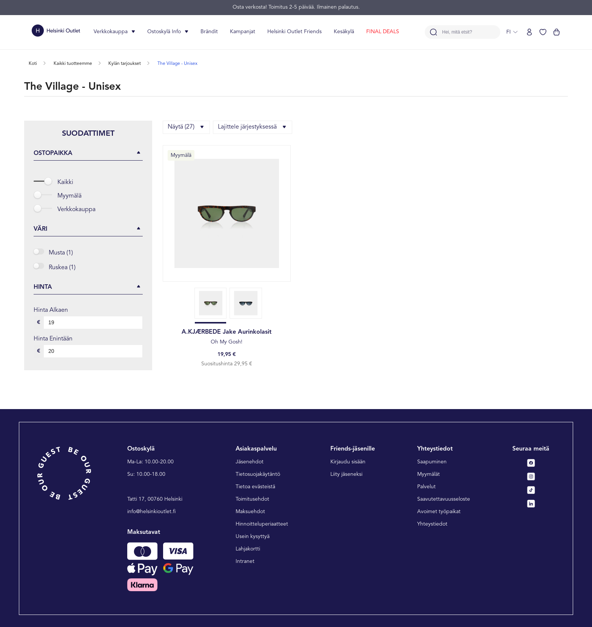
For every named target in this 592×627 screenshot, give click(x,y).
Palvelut (426, 486)
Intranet (245, 561)
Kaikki (65, 182)
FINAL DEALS (382, 31)
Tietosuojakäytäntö (258, 474)
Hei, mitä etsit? (457, 32)
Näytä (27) (186, 127)
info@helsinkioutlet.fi (151, 511)
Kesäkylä (344, 31)
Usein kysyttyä (253, 536)
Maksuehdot (250, 511)
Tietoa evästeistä (255, 486)
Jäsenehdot (250, 462)
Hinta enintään (53, 339)
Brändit (209, 31)
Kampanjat (242, 31)
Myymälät (428, 474)
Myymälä (69, 196)
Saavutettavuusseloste (443, 499)
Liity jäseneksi (346, 474)
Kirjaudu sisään (347, 462)
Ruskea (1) (62, 268)
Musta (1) (61, 253)
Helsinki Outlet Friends (294, 31)
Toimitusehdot (252, 499)
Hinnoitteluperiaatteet (262, 524)
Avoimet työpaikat (439, 511)
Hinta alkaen (51, 310)
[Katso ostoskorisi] (556, 32)
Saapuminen (432, 462)
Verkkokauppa (76, 210)
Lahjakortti (248, 549)
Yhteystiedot (432, 524)
